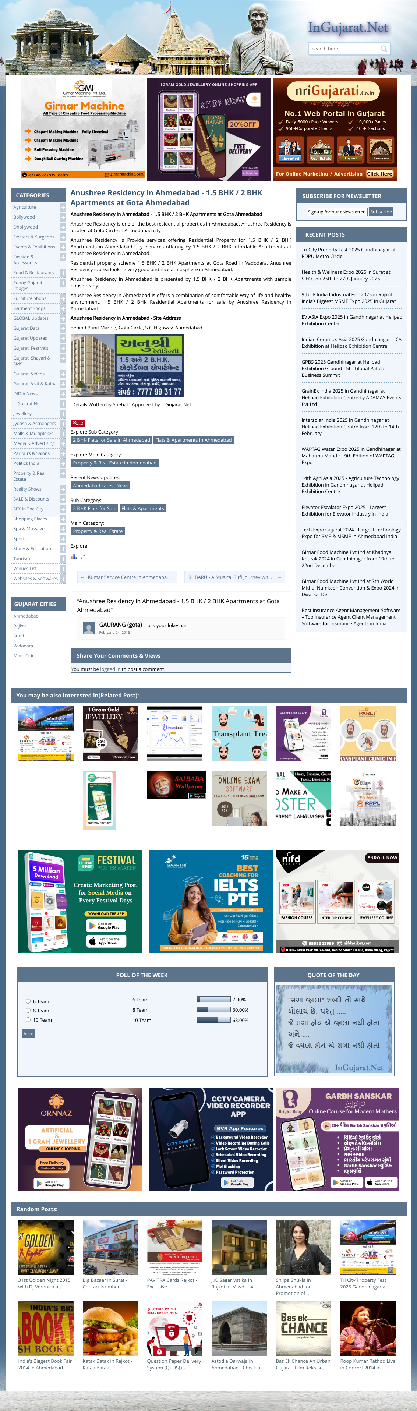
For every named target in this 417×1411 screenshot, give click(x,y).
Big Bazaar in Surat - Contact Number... (105, 1283)
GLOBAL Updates (40, 318)
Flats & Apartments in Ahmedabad (193, 439)
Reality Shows (40, 489)
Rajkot (20, 626)
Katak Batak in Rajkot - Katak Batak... (107, 1364)
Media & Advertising (40, 443)
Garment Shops (40, 308)
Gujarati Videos (40, 374)
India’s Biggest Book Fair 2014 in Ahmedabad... (45, 1364)
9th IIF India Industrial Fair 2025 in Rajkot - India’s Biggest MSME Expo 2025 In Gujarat (349, 297)
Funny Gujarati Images (40, 285)
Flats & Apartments (142, 508)
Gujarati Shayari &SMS (40, 360)
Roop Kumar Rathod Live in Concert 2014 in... (368, 1364)
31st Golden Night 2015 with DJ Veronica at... (44, 1283)
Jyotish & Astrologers (40, 424)
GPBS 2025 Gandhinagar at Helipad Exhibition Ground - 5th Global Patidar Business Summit (344, 368)
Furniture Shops (40, 298)
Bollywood (40, 217)
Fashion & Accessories (40, 259)
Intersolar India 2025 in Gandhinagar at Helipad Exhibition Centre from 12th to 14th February (350, 426)
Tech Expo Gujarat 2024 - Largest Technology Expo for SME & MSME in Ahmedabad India (351, 533)
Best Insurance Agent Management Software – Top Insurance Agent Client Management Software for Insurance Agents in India (351, 617)
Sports (40, 539)
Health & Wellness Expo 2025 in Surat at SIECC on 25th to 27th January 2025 (346, 275)
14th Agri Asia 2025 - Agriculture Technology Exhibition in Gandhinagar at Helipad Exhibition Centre (350, 485)
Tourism (40, 559)
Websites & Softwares (40, 578)
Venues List (40, 569)
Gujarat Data (40, 328)
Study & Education (40, 549)
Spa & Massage (40, 529)
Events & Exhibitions (40, 247)
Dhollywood (40, 227)
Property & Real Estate (98, 531)
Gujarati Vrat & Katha (40, 384)
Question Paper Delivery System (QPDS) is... (174, 1364)
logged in (110, 669)
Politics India (40, 463)
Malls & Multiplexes (40, 433)
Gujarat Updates (40, 338)
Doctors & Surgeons (40, 237)
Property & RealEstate (40, 475)
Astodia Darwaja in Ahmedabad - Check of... (239, 1364)
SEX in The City (40, 509)
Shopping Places (40, 519)
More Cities (25, 656)
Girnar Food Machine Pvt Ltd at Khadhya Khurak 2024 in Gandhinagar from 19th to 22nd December (348, 559)
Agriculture (40, 207)
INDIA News (40, 394)
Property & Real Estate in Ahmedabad (115, 462)
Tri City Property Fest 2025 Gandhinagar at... (365, 1283)
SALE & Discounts (40, 499)
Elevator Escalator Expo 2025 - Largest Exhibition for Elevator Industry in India (345, 510)
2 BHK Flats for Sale (94, 508)
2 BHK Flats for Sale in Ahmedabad (111, 439)
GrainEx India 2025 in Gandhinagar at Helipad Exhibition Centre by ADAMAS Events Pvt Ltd (352, 397)
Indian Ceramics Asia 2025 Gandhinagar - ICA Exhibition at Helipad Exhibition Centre (352, 342)
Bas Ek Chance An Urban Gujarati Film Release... (303, 1364)
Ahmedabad (26, 616)
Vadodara (23, 646)
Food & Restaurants (40, 273)
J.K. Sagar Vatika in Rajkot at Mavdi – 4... (234, 1283)
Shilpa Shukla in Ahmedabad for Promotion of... (293, 1287)
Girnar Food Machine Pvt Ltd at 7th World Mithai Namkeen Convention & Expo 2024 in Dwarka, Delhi (351, 588)
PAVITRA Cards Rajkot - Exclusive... (172, 1283)
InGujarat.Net (40, 404)
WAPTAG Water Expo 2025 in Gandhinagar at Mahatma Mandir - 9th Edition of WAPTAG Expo (351, 456)
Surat (19, 636)
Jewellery (40, 414)
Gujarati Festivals (40, 348)
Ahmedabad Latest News (101, 485)
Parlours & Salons (40, 453)
